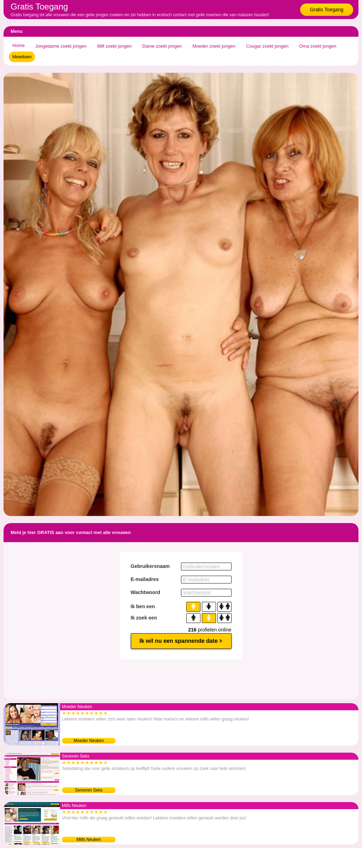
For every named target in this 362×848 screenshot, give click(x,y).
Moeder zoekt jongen (214, 46)
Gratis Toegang (327, 9)
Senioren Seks (89, 790)
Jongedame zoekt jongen (61, 46)
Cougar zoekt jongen (267, 46)
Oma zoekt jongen (318, 46)
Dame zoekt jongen (162, 46)
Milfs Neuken (88, 839)
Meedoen (21, 56)
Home (18, 45)
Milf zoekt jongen (114, 46)
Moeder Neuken (89, 740)
